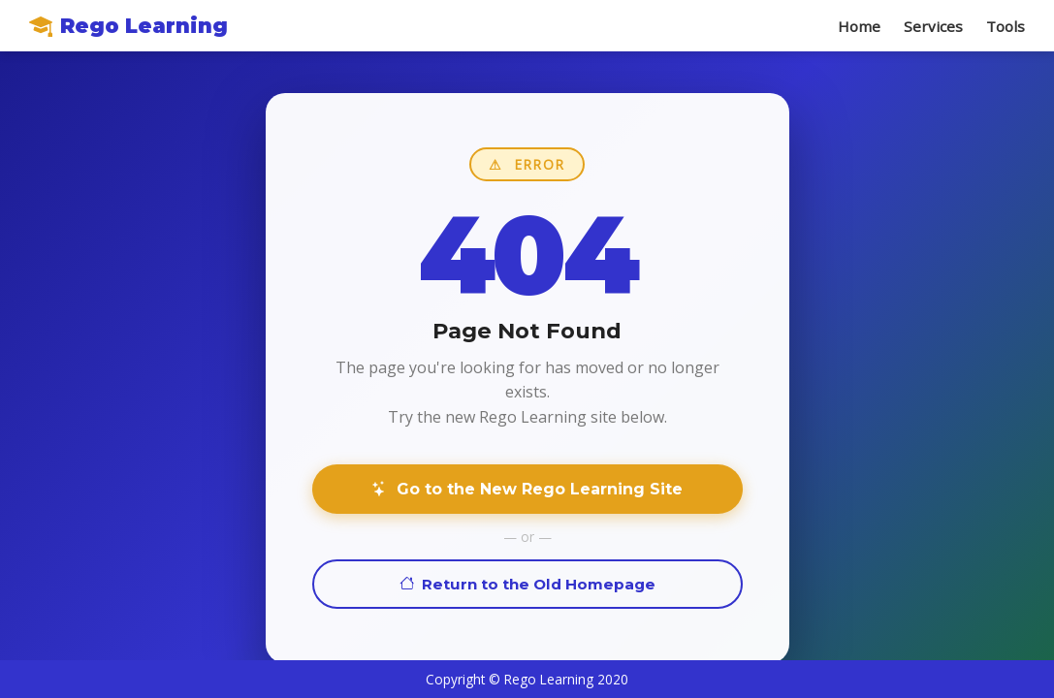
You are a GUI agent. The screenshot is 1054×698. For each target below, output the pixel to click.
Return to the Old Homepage (527, 584)
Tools (1005, 26)
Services (933, 26)
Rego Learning (128, 26)
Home (859, 26)
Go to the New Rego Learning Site (527, 489)
